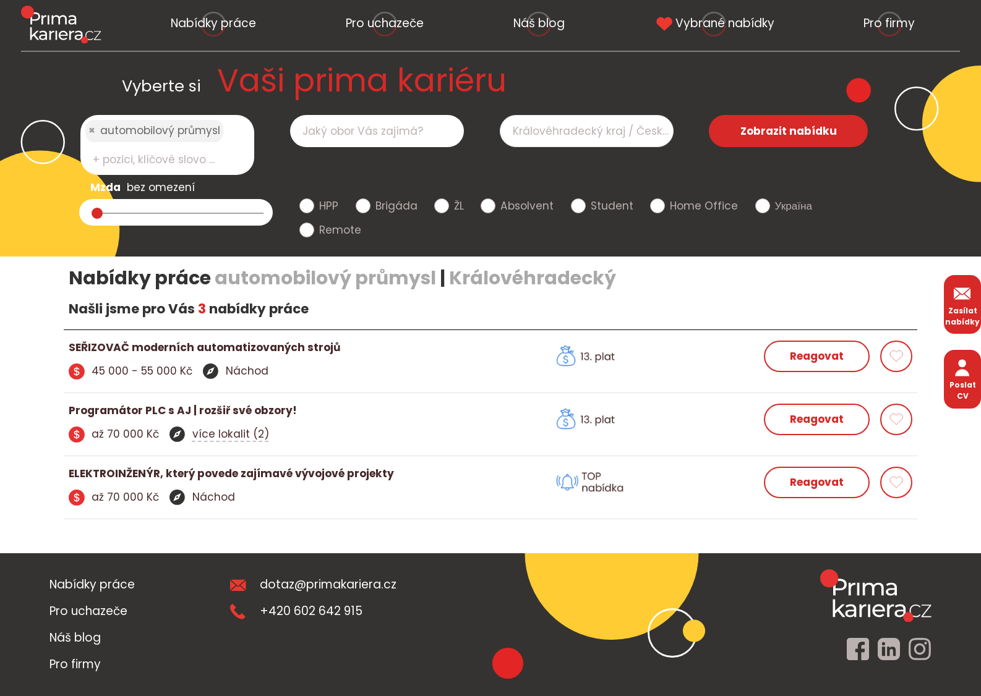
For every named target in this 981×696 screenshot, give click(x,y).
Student (612, 205)
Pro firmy (889, 23)
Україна (793, 205)
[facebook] (858, 649)
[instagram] (920, 649)
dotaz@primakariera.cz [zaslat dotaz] (313, 584)
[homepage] (876, 595)
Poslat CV (962, 378)
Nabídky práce (213, 23)
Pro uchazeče (385, 23)
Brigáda (396, 205)
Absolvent (527, 205)
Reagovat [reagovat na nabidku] (817, 356)
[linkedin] (889, 649)
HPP (328, 205)
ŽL (459, 205)
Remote (340, 230)
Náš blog (539, 23)
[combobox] (167, 145)
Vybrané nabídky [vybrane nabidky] (714, 23)
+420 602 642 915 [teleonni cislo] (296, 611)
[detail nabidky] (279, 348)
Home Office (704, 205)
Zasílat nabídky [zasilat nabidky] (962, 304)
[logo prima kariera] (61, 24)
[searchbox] (160, 159)
